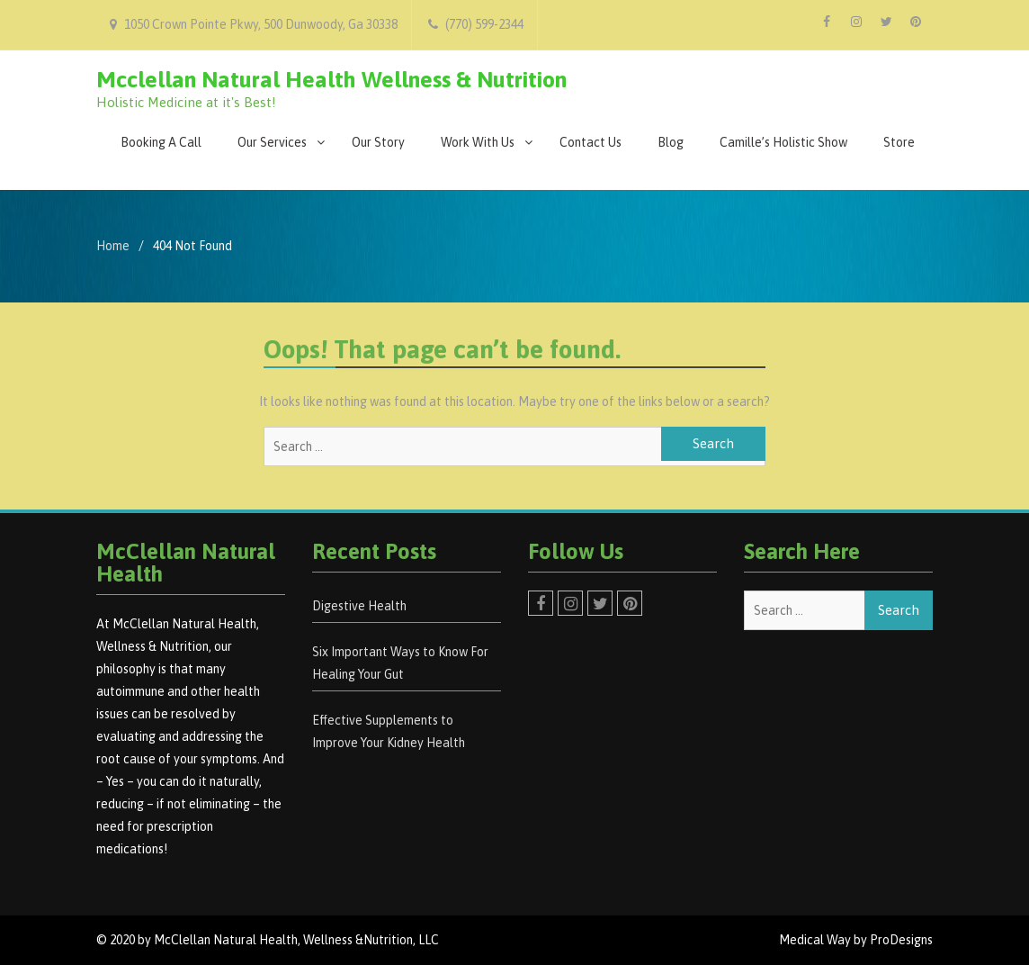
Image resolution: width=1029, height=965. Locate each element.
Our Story (378, 142)
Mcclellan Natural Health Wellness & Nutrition (331, 79)
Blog (671, 142)
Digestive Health (359, 606)
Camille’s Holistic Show (783, 142)
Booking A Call (161, 142)
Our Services (272, 142)
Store (899, 142)
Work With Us (477, 142)
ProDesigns (901, 940)
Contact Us (590, 142)
